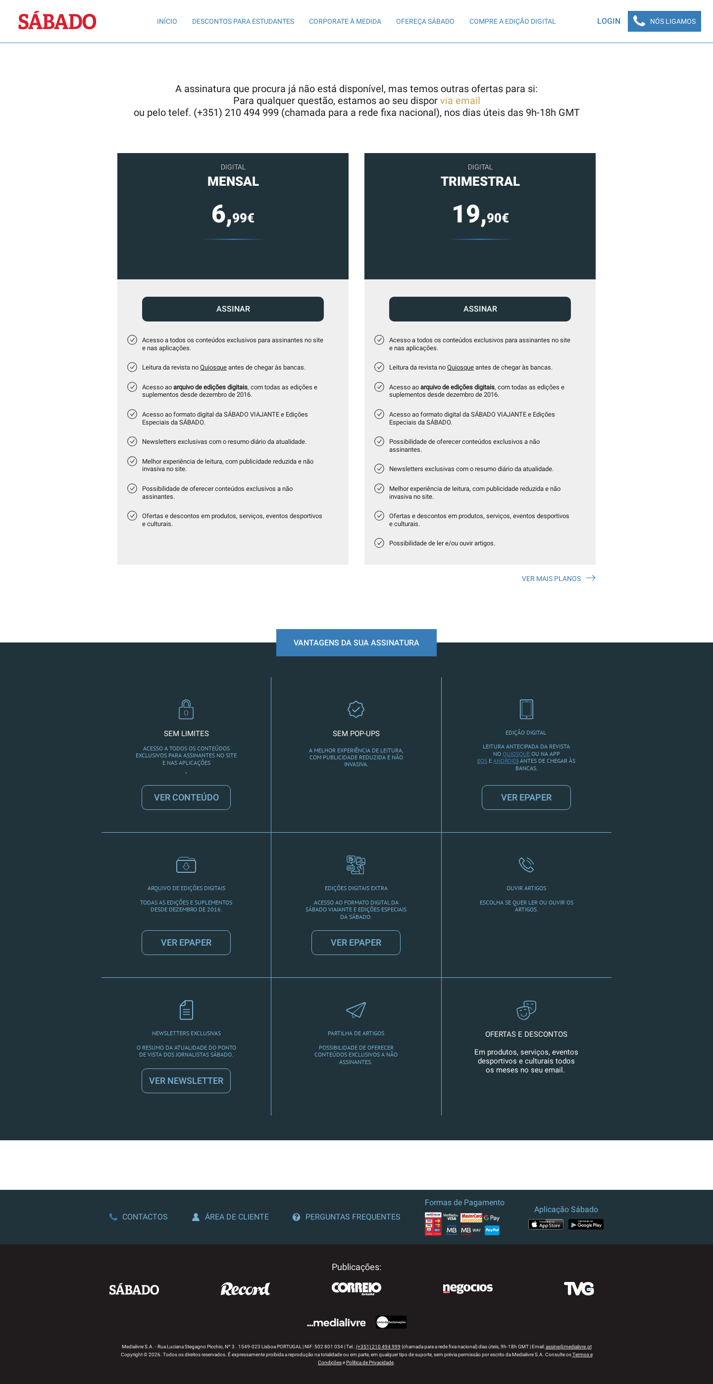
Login (608, 21)
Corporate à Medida (345, 21)
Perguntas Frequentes (347, 1217)
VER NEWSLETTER (186, 1080)
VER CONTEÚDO (186, 797)
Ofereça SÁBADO (425, 21)
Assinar (233, 309)
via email (460, 100)
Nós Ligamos (664, 21)
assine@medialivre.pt (569, 1346)
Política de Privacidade (370, 1362)
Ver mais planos (559, 579)
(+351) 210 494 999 (378, 1346)
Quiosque (213, 367)
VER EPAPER (526, 797)
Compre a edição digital (512, 21)
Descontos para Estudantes (243, 21)
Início (167, 21)
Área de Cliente (230, 1217)
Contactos (138, 1217)
